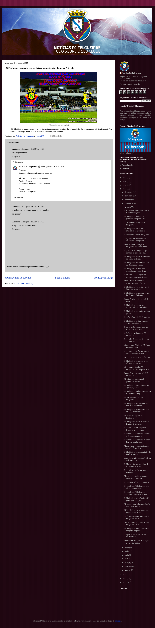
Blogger (118, 621)
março (127, 562)
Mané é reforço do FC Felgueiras (137, 317)
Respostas (19, 162)
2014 (125, 189)
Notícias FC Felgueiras (28, 167)
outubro (128, 200)
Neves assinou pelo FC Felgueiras (137, 357)
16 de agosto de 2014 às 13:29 (32, 149)
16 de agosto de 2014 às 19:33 (32, 222)
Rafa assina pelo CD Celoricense (137, 482)
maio (127, 555)
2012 (125, 578)
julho (127, 548)
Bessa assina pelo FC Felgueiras (136, 235)
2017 (125, 177)
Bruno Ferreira (127, 165)
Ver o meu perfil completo (130, 84)
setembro (128, 203)
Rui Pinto (125, 168)
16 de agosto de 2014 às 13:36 (52, 167)
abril (127, 559)
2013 (125, 575)
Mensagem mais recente (18, 277)
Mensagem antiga (103, 277)
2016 (125, 181)
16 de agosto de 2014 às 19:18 (32, 206)
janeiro (128, 570)
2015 (125, 185)
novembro (129, 196)
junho (127, 551)
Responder (16, 156)
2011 (125, 582)
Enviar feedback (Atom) (23, 283)
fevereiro (128, 566)
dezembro (129, 192)
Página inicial (62, 277)
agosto (127, 207)
